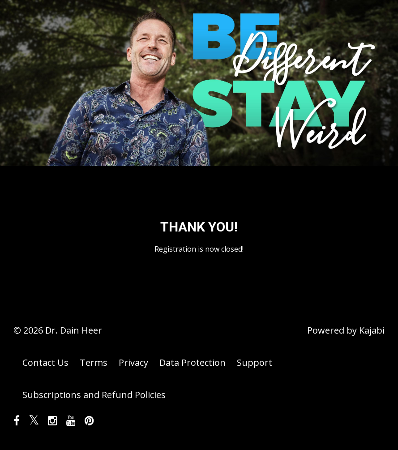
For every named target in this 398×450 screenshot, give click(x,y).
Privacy (133, 362)
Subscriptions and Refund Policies (94, 395)
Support (254, 362)
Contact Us (45, 362)
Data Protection (192, 362)
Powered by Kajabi (346, 330)
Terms (93, 362)
